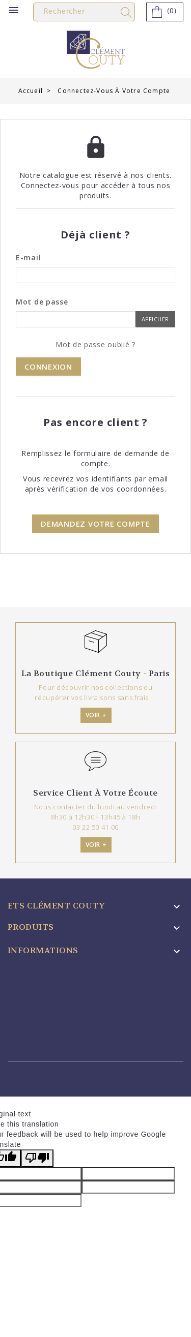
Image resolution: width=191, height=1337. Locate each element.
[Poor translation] (37, 1158)
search (128, 12)
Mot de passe (42, 302)
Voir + (96, 715)
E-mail (28, 257)
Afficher (155, 319)
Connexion (48, 366)
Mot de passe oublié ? (95, 344)
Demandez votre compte (95, 524)
